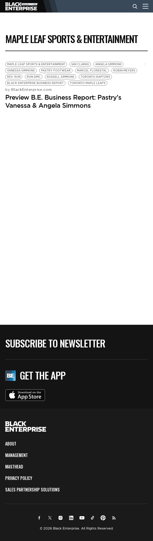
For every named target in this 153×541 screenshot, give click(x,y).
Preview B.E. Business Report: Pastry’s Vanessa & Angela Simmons (63, 101)
